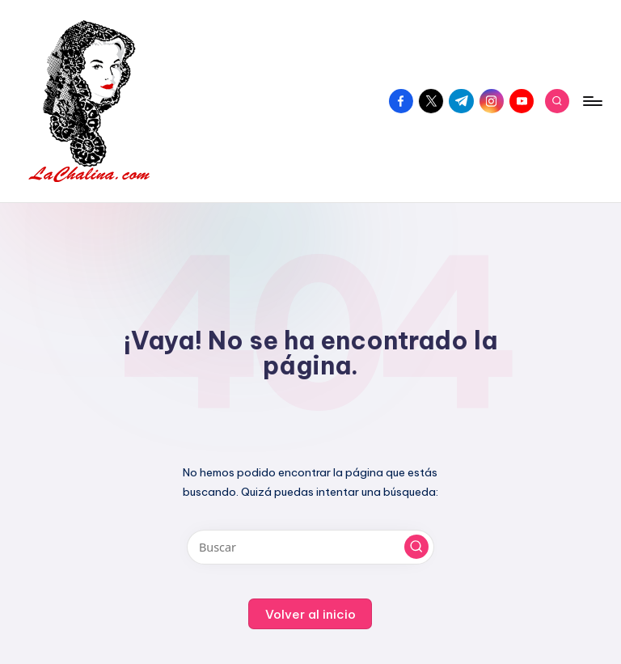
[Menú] (591, 101)
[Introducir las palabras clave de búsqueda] (310, 547)
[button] (416, 547)
